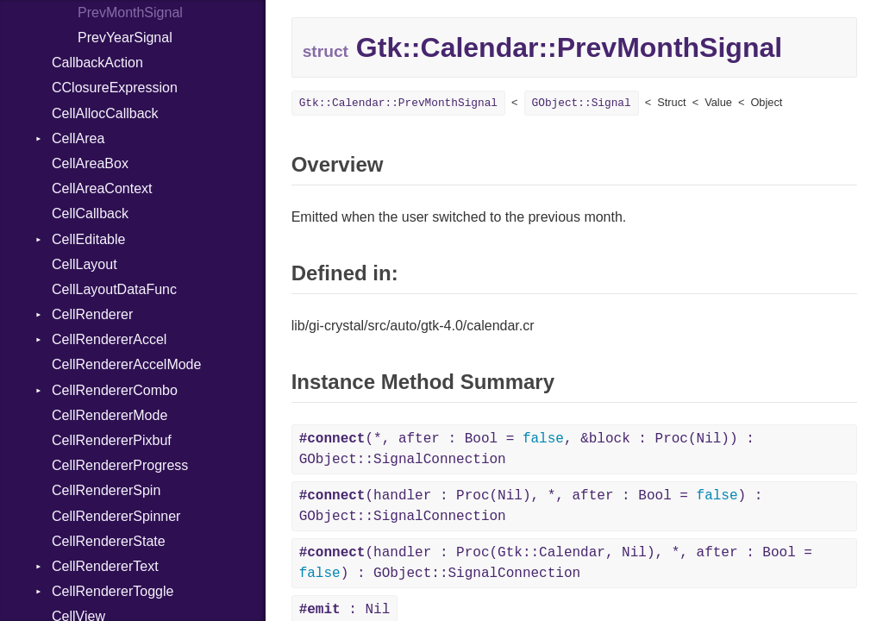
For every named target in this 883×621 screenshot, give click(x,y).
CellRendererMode (109, 415)
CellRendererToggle (112, 591)
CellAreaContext (102, 188)
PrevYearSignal (125, 37)
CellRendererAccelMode (126, 364)
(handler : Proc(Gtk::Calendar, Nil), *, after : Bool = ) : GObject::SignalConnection (555, 563)
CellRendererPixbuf (112, 440)
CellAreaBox (90, 163)
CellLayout (84, 264)
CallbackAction (97, 62)
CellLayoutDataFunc (114, 289)
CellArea (78, 138)
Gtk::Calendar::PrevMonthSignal (398, 103)
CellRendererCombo (115, 390)
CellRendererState (109, 541)
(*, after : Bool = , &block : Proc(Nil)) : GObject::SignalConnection (527, 449)
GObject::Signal (581, 103)
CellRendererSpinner (116, 516)
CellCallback (90, 213)
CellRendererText (105, 566)
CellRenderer (92, 314)
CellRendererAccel (109, 339)
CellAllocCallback (105, 113)
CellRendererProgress (120, 465)
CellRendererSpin (106, 490)
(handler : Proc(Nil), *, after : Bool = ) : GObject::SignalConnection (531, 506)
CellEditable (88, 239)
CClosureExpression (115, 87)
